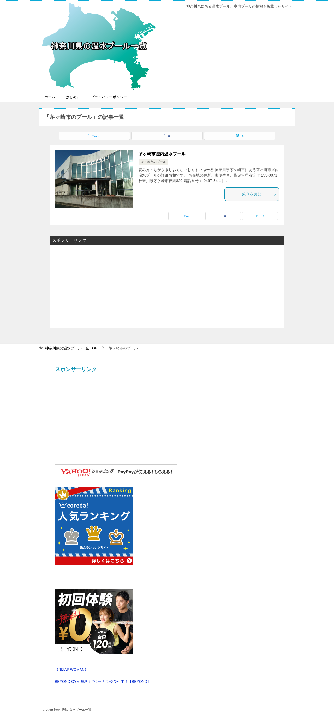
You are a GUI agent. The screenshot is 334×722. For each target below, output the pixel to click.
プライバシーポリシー (109, 97)
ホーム (49, 97)
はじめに (73, 97)
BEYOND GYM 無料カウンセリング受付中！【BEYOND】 (103, 681)
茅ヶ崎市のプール (153, 162)
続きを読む (259, 194)
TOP (71, 348)
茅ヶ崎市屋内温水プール (162, 154)
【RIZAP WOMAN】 (71, 669)
